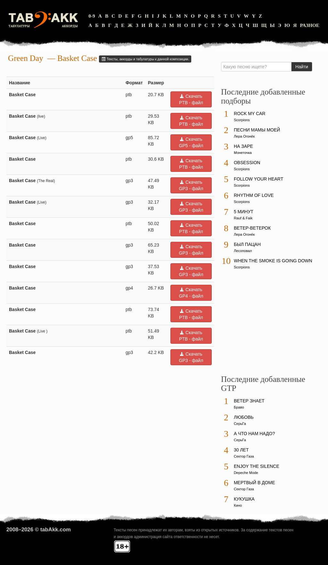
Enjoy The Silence (256, 466)
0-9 (91, 16)
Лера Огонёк (244, 136)
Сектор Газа (244, 456)
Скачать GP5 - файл (191, 142)
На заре (243, 146)
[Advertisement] (269, 325)
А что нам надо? (254, 433)
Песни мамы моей (257, 129)
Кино (238, 505)
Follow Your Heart (258, 178)
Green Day (25, 58)
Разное (309, 25)
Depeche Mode (246, 473)
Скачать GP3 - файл (191, 185)
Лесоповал (243, 251)
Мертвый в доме (254, 482)
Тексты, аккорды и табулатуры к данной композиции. (145, 59)
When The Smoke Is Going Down (273, 260)
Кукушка (244, 499)
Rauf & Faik (243, 218)
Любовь (244, 417)
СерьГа (240, 424)
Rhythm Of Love (254, 195)
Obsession (247, 162)
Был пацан (247, 244)
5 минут (243, 211)
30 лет (241, 449)
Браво (239, 407)
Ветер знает (249, 400)
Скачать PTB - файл (191, 99)
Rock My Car (250, 113)
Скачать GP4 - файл (191, 293)
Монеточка (243, 153)
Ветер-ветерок (252, 228)
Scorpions (242, 120)
